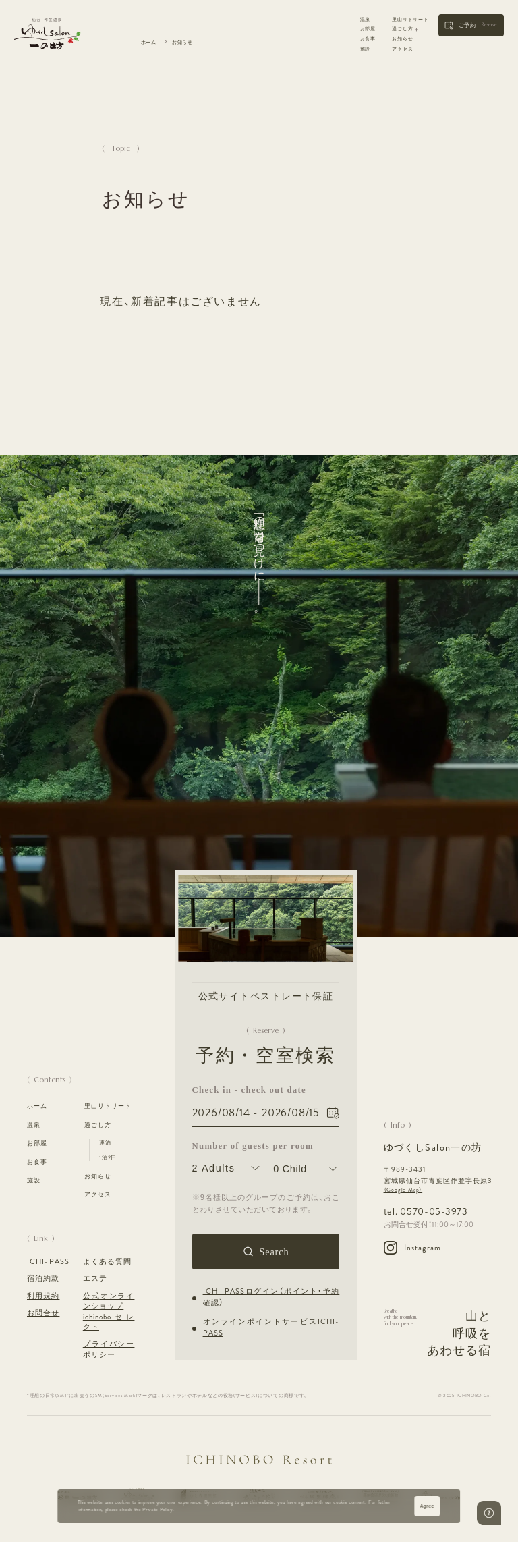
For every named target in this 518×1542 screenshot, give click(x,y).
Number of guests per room (227, 1145)
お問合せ (43, 1313)
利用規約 (43, 1296)
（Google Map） (403, 1190)
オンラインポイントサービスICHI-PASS (271, 1328)
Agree (427, 1506)
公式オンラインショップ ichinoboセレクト (109, 1311)
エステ (95, 1278)
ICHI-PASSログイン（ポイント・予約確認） (271, 1297)
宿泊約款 (43, 1278)
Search (274, 1251)
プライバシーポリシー (109, 1349)
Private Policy (158, 1509)
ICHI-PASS (48, 1262)
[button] (471, 25)
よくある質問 (107, 1262)
